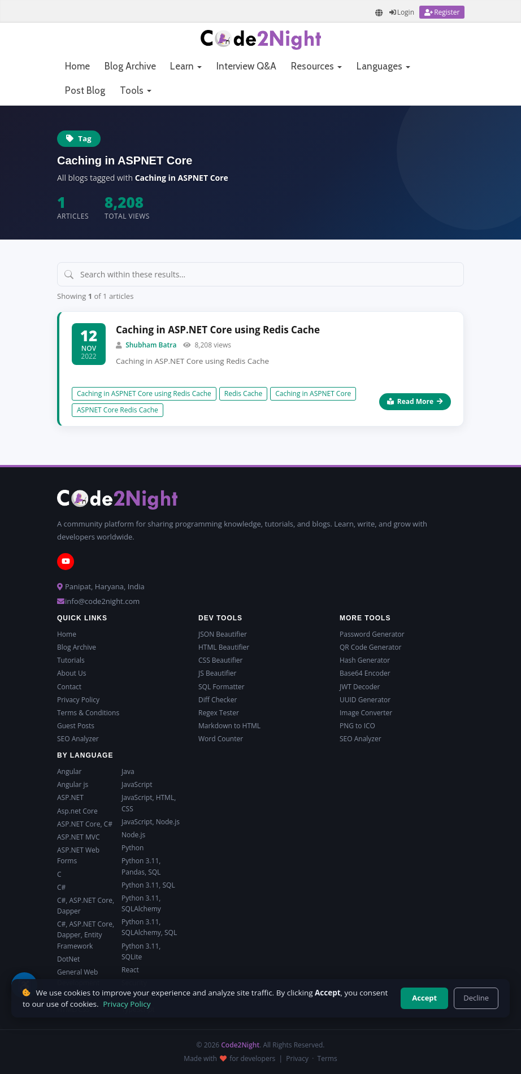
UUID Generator (365, 700)
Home (77, 66)
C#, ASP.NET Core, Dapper (85, 905)
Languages (383, 66)
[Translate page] (379, 13)
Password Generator (372, 634)
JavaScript (136, 784)
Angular (69, 771)
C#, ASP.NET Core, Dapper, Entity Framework (85, 934)
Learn (186, 66)
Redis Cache (243, 393)
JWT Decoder (360, 687)
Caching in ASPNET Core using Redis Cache (144, 393)
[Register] (441, 12)
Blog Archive (130, 66)
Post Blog (85, 90)
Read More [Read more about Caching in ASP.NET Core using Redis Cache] (415, 401)
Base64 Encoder (365, 673)
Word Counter (220, 738)
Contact (69, 687)
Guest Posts (75, 726)
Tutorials (71, 660)
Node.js (133, 835)
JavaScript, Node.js (150, 822)
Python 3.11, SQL (148, 885)
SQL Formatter (221, 687)
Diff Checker (217, 700)
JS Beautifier (217, 673)
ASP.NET (70, 797)
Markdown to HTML (229, 726)
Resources (316, 66)
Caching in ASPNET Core (313, 393)
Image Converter (366, 713)
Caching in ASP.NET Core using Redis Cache (218, 329)
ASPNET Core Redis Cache (117, 410)
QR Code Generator (370, 647)
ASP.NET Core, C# (84, 824)
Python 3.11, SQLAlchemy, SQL (149, 927)
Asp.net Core (77, 811)
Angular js (72, 784)
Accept (424, 998)
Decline (476, 998)
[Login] (401, 12)
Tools (135, 90)
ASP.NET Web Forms (78, 855)
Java (127, 771)
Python (132, 848)
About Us (71, 673)
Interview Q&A (246, 66)
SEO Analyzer (78, 738)
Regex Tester (218, 713)
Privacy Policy (78, 700)
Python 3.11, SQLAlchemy (141, 903)
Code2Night (240, 1045)
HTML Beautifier (223, 647)
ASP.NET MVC (78, 837)
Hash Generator (365, 660)
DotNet (68, 959)
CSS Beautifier (220, 660)
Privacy (297, 1058)
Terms (327, 1058)
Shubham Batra (150, 345)
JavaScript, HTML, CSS (148, 803)
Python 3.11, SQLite (140, 951)
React (130, 970)
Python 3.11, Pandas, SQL (140, 866)
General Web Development (78, 977)
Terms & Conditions (88, 713)
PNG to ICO (357, 726)
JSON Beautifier (222, 634)
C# (61, 887)
